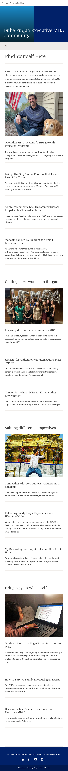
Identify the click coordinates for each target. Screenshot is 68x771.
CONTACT (10, 754)
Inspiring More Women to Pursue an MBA (30, 330)
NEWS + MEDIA (22, 754)
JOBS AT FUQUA (35, 754)
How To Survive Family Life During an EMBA (32, 679)
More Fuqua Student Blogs (13, 3)
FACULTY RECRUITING (51, 754)
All (6, 46)
